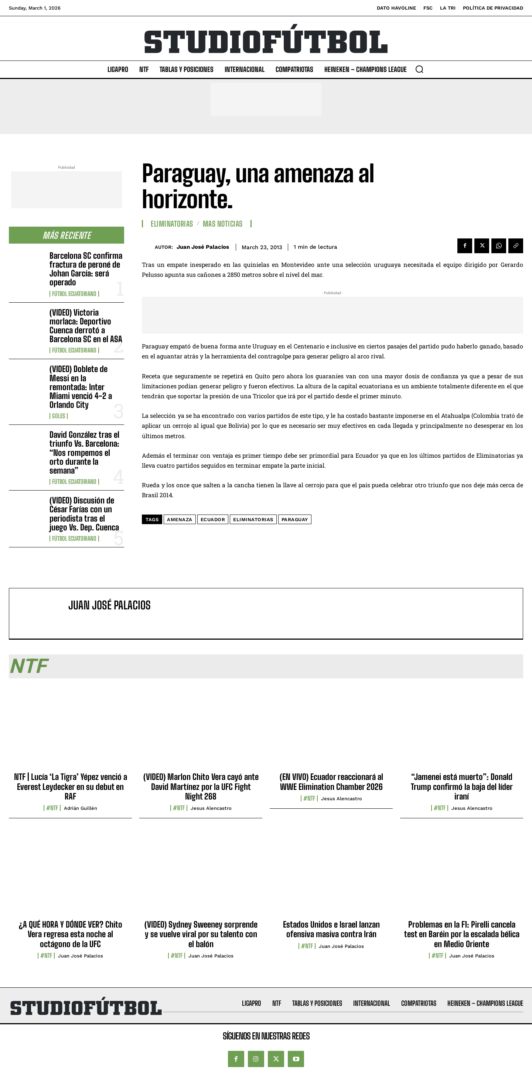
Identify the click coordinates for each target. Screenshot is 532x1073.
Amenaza (179, 519)
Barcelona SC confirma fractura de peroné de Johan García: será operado (86, 269)
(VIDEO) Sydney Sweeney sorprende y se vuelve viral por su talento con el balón (201, 934)
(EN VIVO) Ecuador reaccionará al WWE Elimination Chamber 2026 (331, 781)
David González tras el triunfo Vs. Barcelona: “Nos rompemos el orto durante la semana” (84, 452)
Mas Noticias (223, 223)
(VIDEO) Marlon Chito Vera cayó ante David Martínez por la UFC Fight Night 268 (201, 786)
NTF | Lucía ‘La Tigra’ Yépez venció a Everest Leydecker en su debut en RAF (70, 786)
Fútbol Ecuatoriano (74, 294)
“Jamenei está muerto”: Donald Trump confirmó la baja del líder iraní (462, 786)
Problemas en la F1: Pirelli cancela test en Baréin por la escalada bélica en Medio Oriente (461, 934)
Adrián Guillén (80, 808)
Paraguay (295, 519)
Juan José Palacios (203, 247)
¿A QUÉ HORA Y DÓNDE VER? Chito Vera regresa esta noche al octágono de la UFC (70, 934)
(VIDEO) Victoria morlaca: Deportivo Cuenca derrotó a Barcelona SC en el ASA (86, 325)
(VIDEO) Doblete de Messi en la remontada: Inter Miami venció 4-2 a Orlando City (81, 387)
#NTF (52, 808)
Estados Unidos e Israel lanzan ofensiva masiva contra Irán (331, 929)
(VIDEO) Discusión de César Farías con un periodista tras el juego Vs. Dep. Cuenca (84, 513)
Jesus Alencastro (211, 808)
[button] (419, 69)
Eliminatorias (172, 223)
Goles (58, 416)
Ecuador (213, 519)
